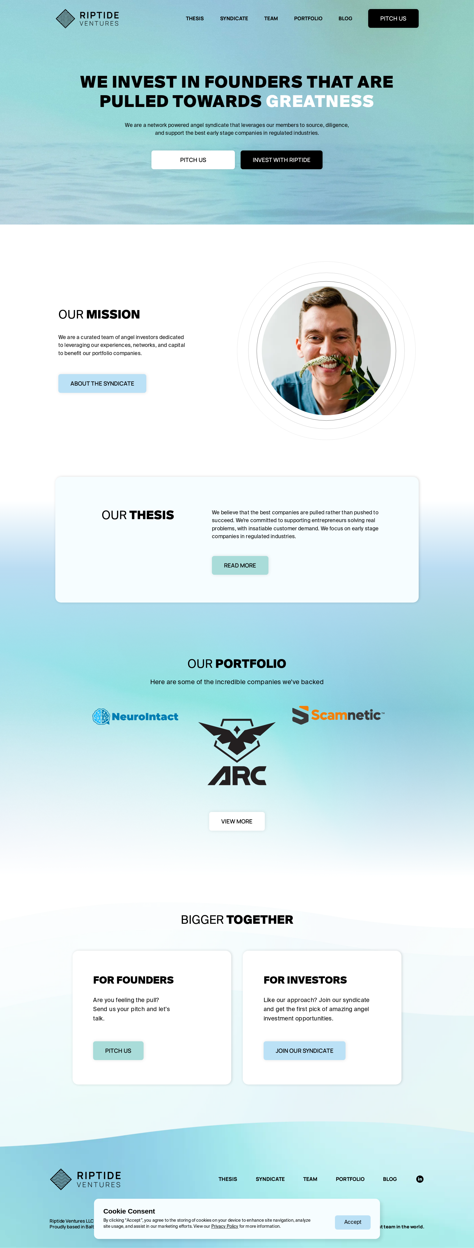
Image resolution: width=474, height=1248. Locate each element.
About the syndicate (102, 383)
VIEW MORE (236, 821)
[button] (353, 1222)
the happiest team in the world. (389, 1227)
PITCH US (393, 18)
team (271, 18)
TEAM (310, 1179)
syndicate (234, 18)
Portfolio (308, 18)
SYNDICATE (270, 1179)
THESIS (228, 1179)
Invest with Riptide (281, 160)
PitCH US (193, 160)
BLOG (345, 18)
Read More (240, 565)
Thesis (195, 18)
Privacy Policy (225, 1226)
